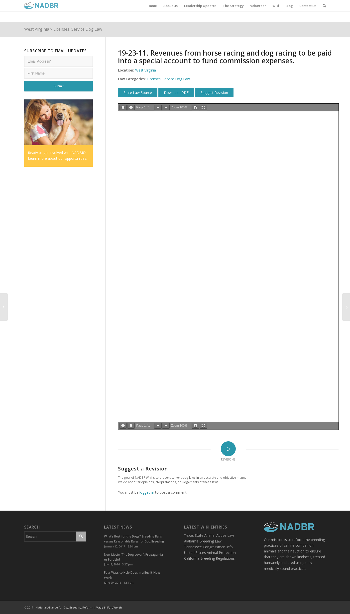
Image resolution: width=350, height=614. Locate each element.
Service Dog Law (86, 29)
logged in (146, 492)
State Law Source (137, 92)
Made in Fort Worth (109, 607)
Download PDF (176, 92)
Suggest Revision (214, 92)
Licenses (61, 29)
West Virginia (36, 29)
